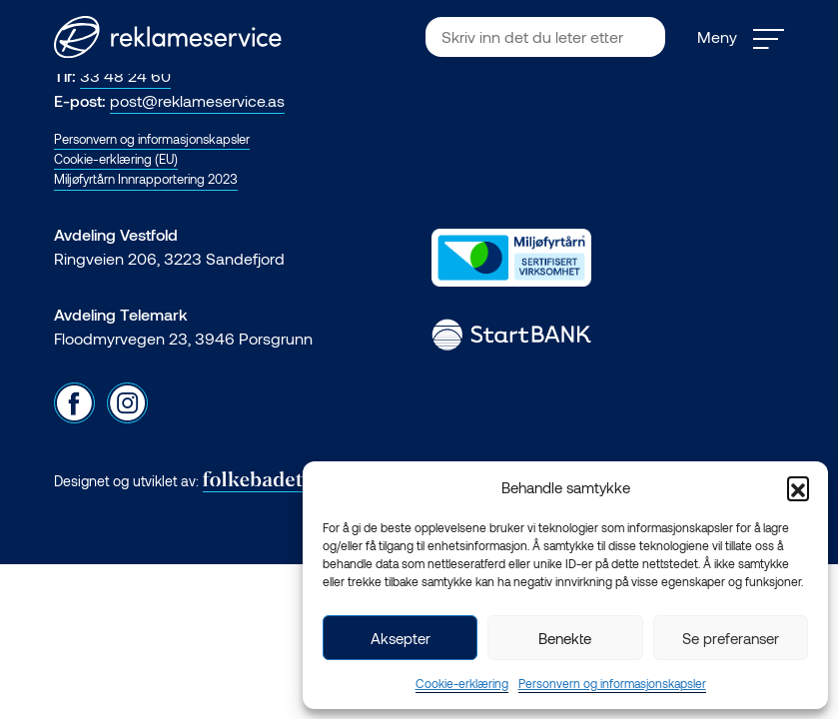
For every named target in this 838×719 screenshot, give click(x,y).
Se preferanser (730, 638)
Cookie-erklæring (462, 683)
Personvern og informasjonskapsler (612, 683)
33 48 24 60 (125, 75)
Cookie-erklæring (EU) (116, 159)
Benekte (564, 638)
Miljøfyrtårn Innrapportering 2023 (146, 179)
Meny (740, 37)
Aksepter (400, 638)
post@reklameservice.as (197, 100)
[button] (798, 487)
